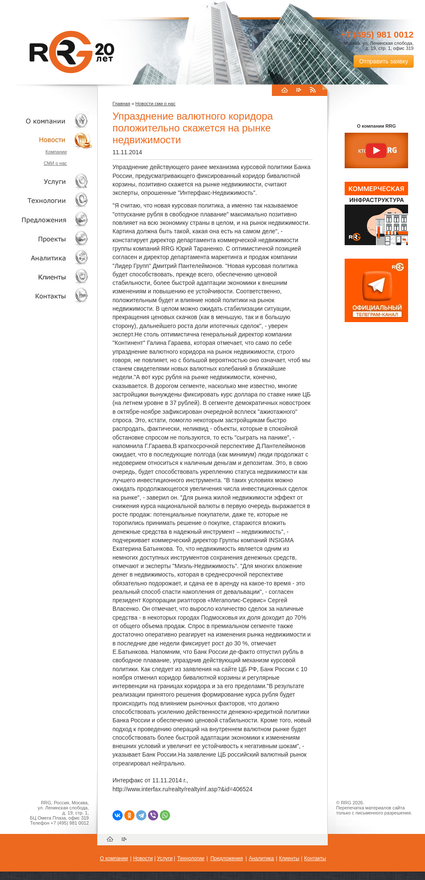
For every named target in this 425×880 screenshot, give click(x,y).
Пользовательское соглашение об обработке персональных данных (373, 820)
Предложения (226, 858)
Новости (48, 139)
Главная (121, 103)
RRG (72, 52)
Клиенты (46, 276)
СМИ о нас (55, 163)
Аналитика (46, 257)
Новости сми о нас (155, 103)
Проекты (46, 238)
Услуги (46, 181)
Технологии (46, 200)
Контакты (46, 295)
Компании (56, 151)
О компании (46, 120)
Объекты (46, 219)
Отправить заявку (383, 61)
